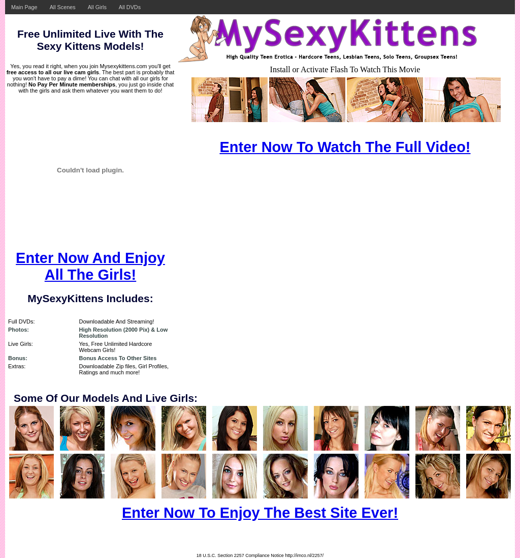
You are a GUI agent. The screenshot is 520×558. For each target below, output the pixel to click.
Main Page (24, 7)
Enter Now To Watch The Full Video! (344, 147)
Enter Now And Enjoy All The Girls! (90, 266)
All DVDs (130, 7)
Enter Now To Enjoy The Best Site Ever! (260, 513)
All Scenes (63, 7)
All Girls (97, 7)
